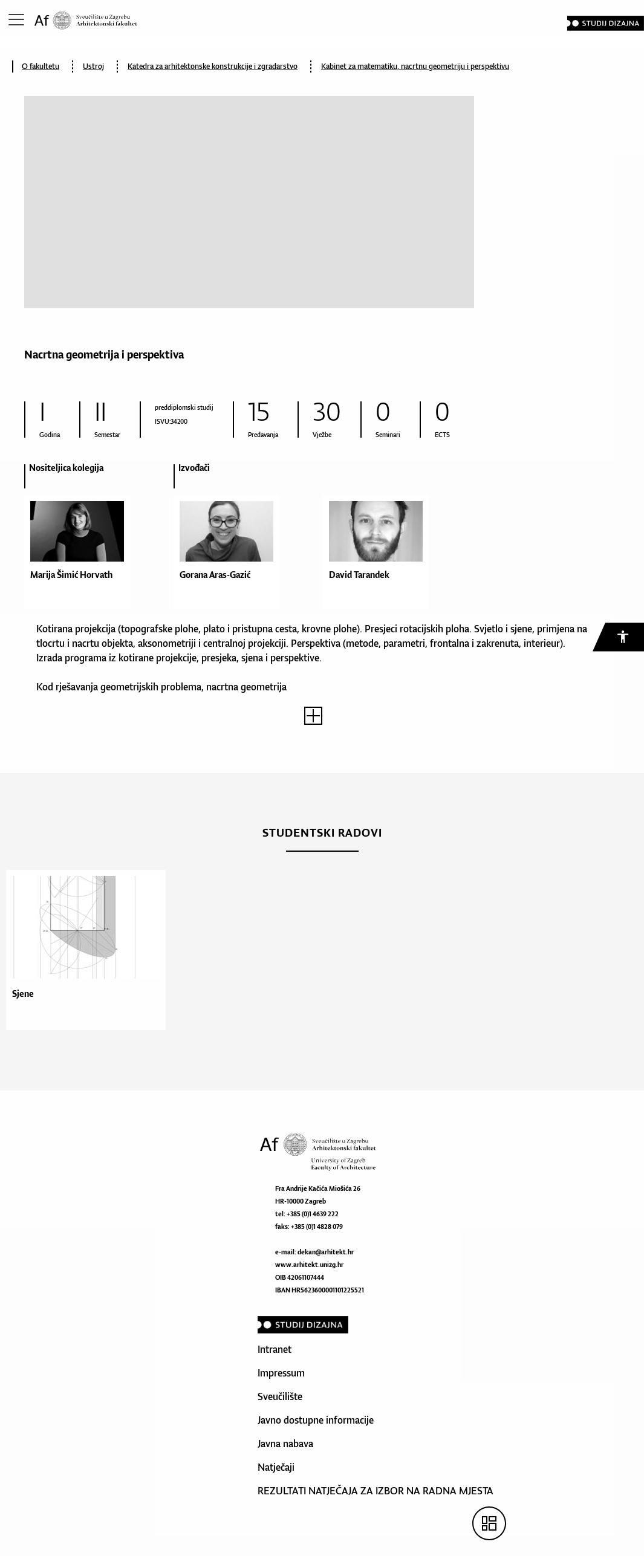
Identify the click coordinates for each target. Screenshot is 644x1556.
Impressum (281, 1372)
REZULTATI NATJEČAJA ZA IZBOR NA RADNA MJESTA (375, 1490)
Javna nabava (285, 1443)
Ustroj (93, 66)
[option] (99, 542)
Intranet (274, 1349)
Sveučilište (280, 1396)
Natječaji (276, 1467)
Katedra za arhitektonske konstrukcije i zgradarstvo (213, 66)
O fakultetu (40, 66)
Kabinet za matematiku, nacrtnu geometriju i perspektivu (415, 66)
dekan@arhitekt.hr (326, 1252)
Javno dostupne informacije (316, 1420)
